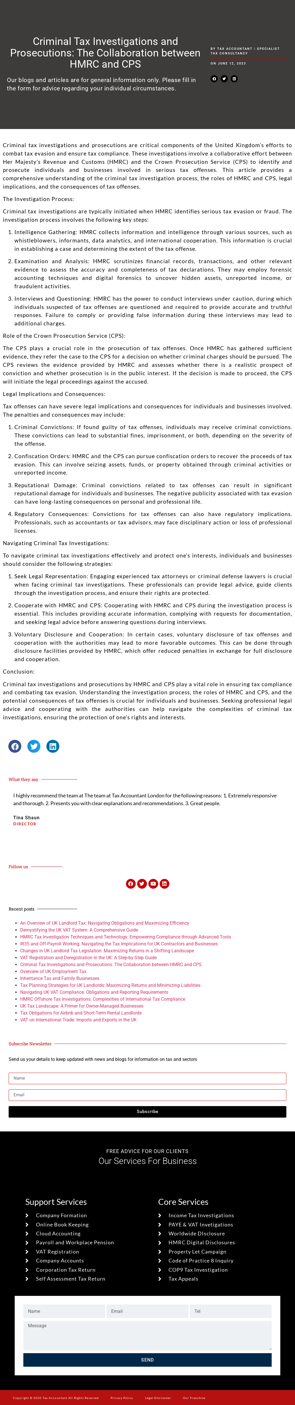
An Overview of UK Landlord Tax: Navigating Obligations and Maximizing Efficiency (104, 923)
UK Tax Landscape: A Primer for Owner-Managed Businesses (81, 1006)
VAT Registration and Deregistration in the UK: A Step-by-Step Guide (88, 957)
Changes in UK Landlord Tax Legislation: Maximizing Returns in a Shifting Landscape (107, 950)
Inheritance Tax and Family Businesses (59, 978)
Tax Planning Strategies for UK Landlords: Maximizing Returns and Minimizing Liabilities (110, 985)
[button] (214, 78)
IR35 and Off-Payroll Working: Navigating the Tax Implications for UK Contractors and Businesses (119, 944)
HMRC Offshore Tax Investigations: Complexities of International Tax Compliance (102, 999)
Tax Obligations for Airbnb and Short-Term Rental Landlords (81, 1013)
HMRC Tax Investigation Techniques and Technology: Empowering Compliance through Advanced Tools (125, 937)
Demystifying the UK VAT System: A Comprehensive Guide (79, 930)
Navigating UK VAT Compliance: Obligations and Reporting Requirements (94, 992)
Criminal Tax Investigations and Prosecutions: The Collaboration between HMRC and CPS (111, 964)
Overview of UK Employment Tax (53, 971)
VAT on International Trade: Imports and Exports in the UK (78, 1020)
